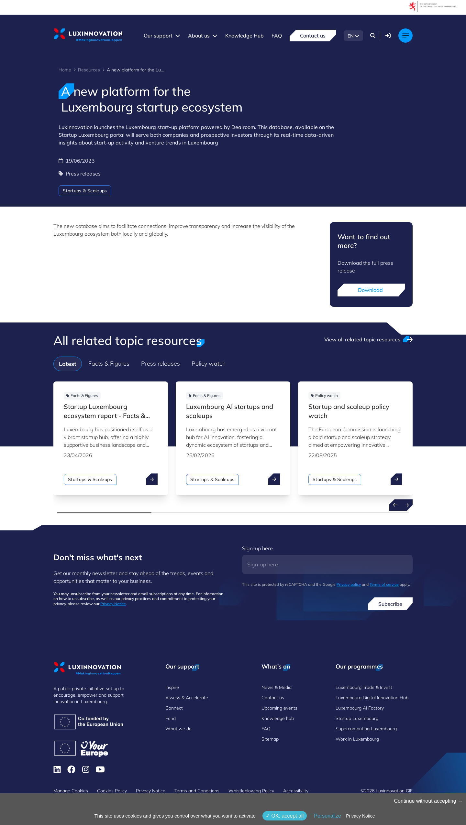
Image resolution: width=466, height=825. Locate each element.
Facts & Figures (108, 363)
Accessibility (295, 791)
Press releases (160, 363)
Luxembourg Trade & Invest (364, 687)
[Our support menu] (177, 35)
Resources (89, 70)
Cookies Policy (112, 791)
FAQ (277, 35)
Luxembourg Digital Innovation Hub (372, 698)
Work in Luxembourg (357, 739)
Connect (174, 708)
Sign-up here (257, 548)
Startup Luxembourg (357, 718)
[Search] (373, 35)
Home (65, 70)
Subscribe (390, 604)
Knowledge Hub (244, 35)
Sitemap (270, 739)
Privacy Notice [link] (360, 816)
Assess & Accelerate (186, 698)
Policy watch (209, 363)
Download (371, 290)
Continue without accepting (428, 801)
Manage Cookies (70, 791)
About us (199, 35)
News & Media (276, 687)
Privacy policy (349, 584)
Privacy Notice (113, 603)
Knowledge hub (277, 718)
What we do (178, 729)
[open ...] (152, 479)
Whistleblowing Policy (251, 791)
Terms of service (384, 584)
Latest (67, 364)
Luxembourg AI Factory (360, 708)
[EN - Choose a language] (353, 35)
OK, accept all (285, 816)
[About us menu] (214, 35)
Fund (170, 718)
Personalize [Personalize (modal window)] (327, 816)
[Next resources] (407, 505)
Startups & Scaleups (85, 191)
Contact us (313, 35)
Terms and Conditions (196, 791)
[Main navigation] (405, 35)
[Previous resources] (395, 505)
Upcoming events (279, 708)
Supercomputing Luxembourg (366, 729)
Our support (158, 35)
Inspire (172, 687)
